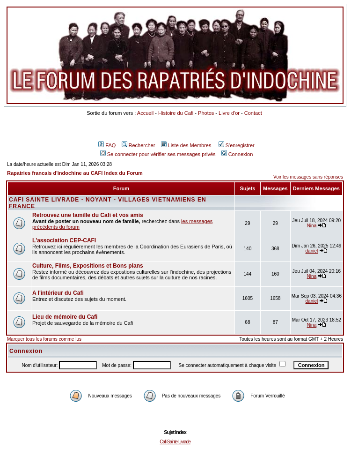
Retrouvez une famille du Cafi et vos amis (87, 215)
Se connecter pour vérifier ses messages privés (158, 154)
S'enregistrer (237, 145)
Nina (312, 225)
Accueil (145, 113)
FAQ (107, 145)
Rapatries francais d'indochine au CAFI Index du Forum (75, 173)
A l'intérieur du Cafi (58, 293)
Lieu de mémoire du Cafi (64, 317)
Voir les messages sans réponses (308, 177)
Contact (253, 113)
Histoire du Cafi (175, 113)
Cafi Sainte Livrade (175, 441)
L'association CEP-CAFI (64, 240)
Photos (206, 113)
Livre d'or (229, 113)
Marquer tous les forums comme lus (44, 339)
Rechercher (138, 145)
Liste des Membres (186, 145)
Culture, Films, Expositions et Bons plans (87, 265)
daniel (312, 251)
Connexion (237, 154)
